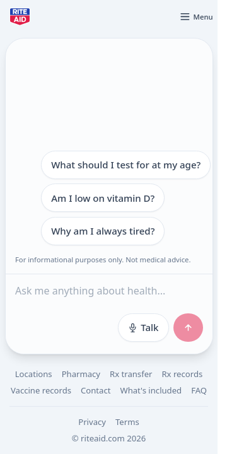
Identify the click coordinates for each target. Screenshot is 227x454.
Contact (95, 390)
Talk (142, 327)
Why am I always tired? (102, 230)
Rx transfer (131, 374)
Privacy (92, 422)
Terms (127, 422)
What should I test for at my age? (126, 164)
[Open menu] (196, 16)
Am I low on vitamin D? (102, 198)
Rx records (181, 374)
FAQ (199, 390)
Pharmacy (81, 374)
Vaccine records (41, 390)
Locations (33, 374)
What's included (151, 390)
